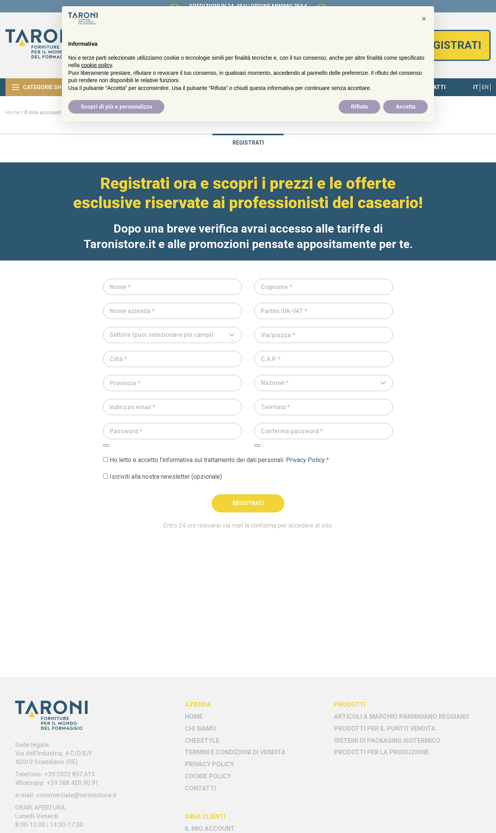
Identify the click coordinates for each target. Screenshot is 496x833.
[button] (424, 18)
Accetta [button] (405, 106)
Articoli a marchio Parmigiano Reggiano (401, 716)
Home (12, 112)
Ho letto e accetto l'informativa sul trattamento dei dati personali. (216, 460)
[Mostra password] (106, 445)
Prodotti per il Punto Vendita (385, 728)
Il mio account (210, 828)
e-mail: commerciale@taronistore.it (65, 795)
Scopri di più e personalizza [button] (116, 106)
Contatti (200, 788)
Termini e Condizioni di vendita (235, 752)
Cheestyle (202, 740)
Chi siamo (200, 728)
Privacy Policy (305, 460)
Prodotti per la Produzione (381, 752)
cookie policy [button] (96, 65)
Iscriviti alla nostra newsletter (162, 476)
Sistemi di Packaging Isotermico (387, 740)
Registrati (450, 45)
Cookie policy (208, 776)
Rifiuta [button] (359, 106)
